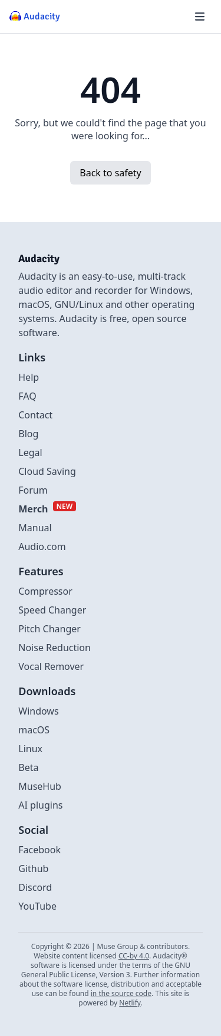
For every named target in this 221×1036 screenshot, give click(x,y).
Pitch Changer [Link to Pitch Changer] (49, 628)
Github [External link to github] (33, 868)
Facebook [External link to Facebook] (39, 849)
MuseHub (39, 786)
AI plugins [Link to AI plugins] (40, 805)
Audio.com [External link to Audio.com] (41, 546)
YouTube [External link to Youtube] (37, 906)
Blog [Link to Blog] (28, 433)
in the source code (121, 993)
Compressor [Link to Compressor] (45, 591)
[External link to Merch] (47, 508)
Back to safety (110, 172)
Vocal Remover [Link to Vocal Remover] (51, 666)
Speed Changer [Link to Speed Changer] (52, 610)
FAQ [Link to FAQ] (27, 396)
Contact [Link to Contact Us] (35, 414)
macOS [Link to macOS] (34, 729)
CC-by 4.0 (133, 956)
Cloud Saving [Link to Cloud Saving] (47, 471)
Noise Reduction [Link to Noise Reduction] (54, 647)
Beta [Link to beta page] (28, 767)
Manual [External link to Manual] (34, 527)
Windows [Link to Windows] (38, 711)
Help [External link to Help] (28, 377)
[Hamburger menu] (200, 16)
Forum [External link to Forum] (32, 490)
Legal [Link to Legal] (30, 452)
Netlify (129, 1003)
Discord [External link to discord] (35, 887)
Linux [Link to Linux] (30, 748)
